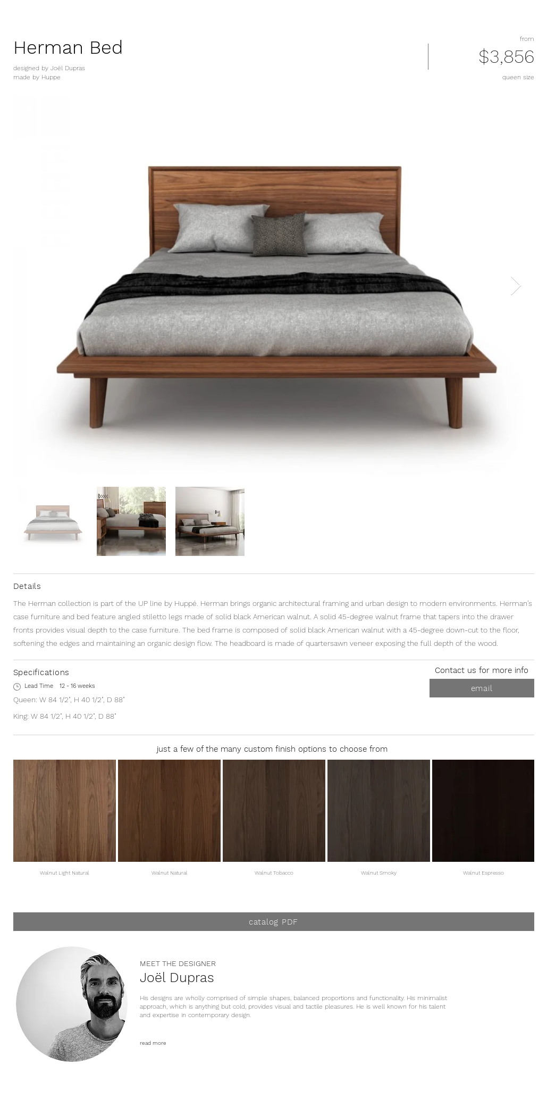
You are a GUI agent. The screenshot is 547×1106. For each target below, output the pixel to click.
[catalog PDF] (273, 921)
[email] (482, 688)
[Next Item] (516, 286)
